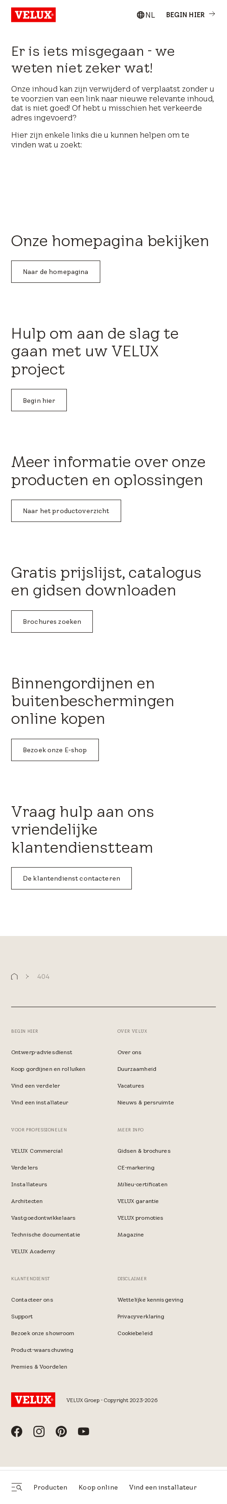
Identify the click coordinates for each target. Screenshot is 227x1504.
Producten (50, 1487)
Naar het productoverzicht (66, 511)
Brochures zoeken (52, 621)
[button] (14, 976)
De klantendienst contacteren (71, 878)
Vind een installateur (163, 1487)
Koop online (98, 1487)
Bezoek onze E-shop (55, 750)
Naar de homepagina (56, 271)
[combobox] (145, 14)
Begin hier (39, 400)
